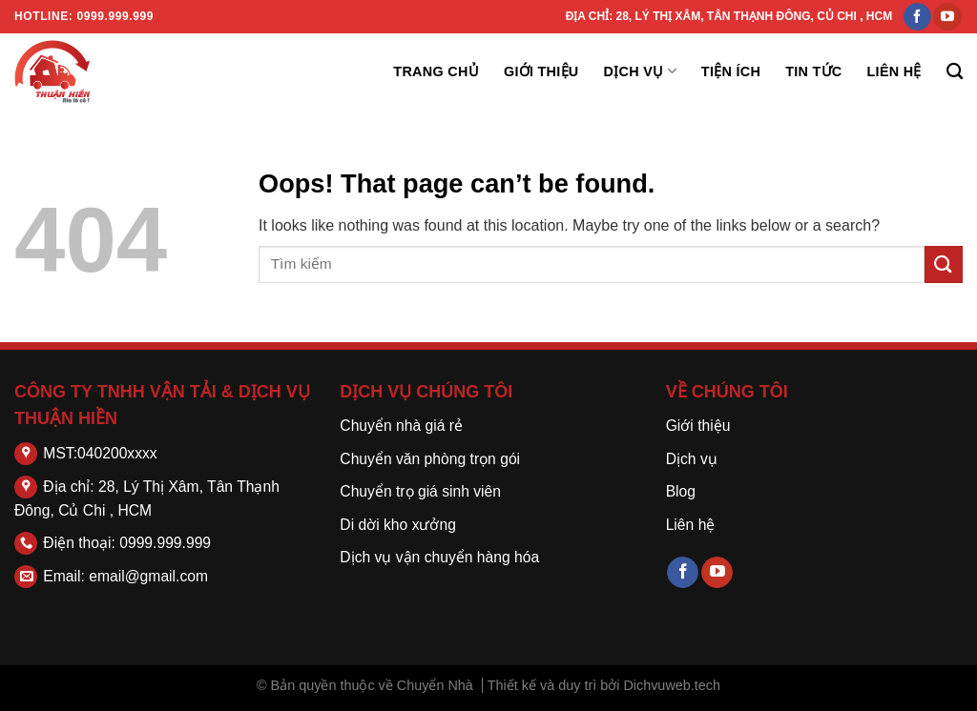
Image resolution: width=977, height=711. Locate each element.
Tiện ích (730, 71)
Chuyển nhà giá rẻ (401, 425)
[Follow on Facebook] (917, 17)
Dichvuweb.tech (671, 685)
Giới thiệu (541, 71)
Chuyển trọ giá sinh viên (420, 491)
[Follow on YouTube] (947, 17)
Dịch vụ (640, 71)
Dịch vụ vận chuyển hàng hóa (439, 557)
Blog (681, 491)
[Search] (954, 71)
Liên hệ (894, 71)
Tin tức (813, 71)
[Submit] (944, 264)
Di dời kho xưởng (398, 525)
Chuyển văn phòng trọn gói (430, 459)
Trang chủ (436, 71)
